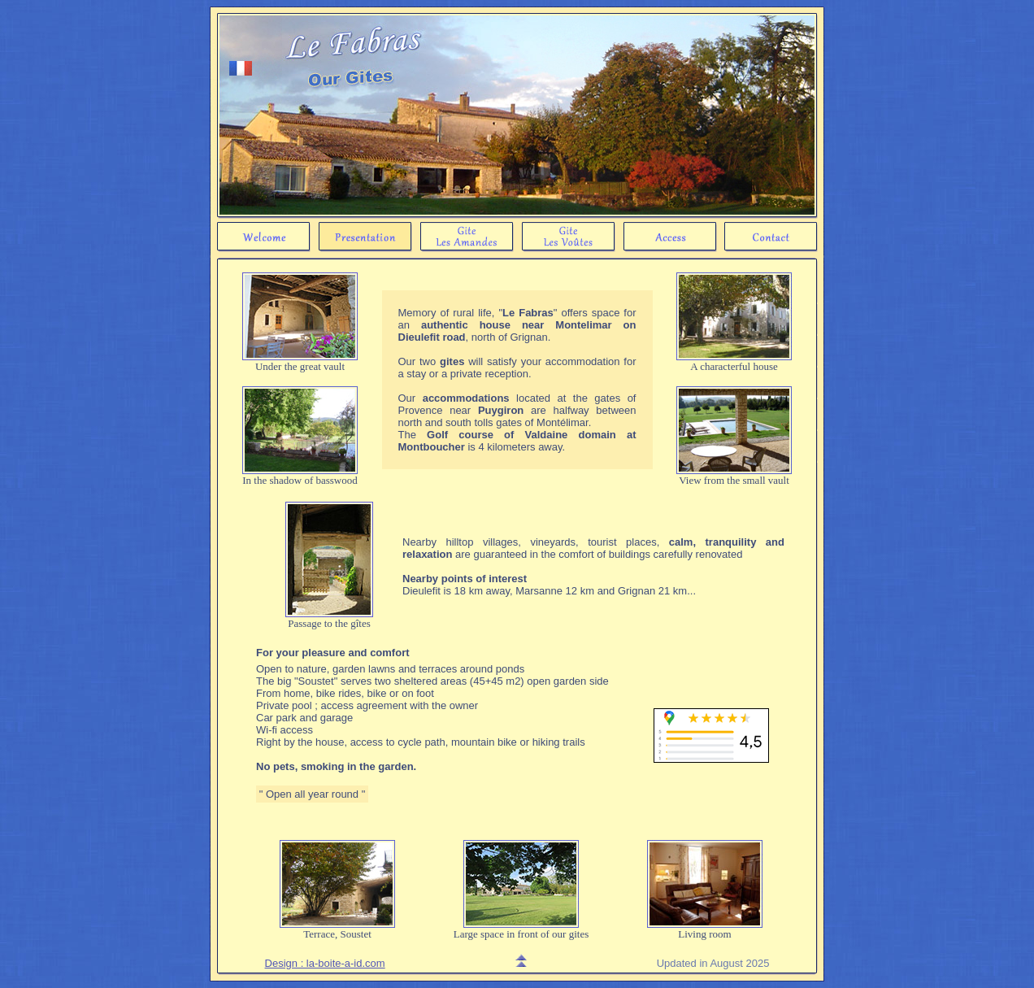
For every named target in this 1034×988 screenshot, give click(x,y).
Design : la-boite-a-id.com (325, 963)
